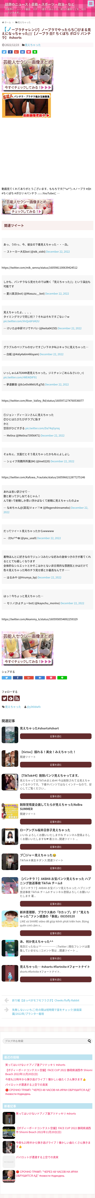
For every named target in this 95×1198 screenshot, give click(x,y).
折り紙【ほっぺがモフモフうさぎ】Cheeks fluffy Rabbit (41, 1000)
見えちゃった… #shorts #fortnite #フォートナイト (55, 966)
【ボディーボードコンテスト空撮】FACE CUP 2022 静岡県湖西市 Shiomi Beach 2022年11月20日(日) (53, 1130)
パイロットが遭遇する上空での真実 (27, 1084)
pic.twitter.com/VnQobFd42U (21, 321)
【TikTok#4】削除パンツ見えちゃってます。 (50, 775)
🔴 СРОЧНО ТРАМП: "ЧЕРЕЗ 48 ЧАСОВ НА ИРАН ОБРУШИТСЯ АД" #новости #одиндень (47, 1174)
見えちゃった (33, 45)
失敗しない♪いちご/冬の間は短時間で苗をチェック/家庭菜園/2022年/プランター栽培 (43, 1011)
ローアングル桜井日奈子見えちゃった (45, 830)
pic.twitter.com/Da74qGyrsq (42, 428)
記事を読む (56, 736)
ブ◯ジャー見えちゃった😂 (38, 855)
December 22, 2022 (58, 251)
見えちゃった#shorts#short (39, 728)
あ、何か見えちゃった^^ (36, 941)
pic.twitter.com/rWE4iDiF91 (20, 377)
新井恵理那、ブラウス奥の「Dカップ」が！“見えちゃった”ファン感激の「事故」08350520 (54, 914)
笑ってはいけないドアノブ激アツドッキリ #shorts (35, 1065)
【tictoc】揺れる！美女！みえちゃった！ (48, 752)
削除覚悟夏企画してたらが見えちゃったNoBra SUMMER (51, 806)
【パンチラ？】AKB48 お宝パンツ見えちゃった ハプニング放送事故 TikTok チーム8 (55, 880)
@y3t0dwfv (34, 707)
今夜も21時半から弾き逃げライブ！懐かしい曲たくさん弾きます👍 (45, 1079)
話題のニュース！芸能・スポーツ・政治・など (39, 4)
